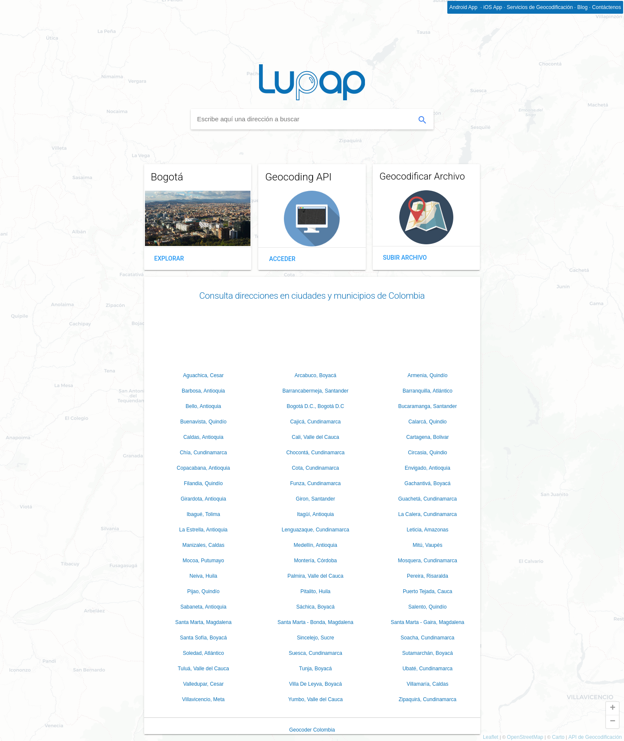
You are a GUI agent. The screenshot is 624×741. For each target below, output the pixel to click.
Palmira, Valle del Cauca (315, 576)
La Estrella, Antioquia (203, 530)
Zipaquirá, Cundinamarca (427, 699)
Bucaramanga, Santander (427, 406)
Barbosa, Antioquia (203, 391)
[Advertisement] (312, 334)
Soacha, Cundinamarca (427, 638)
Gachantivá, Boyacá (427, 483)
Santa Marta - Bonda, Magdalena (315, 622)
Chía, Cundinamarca (203, 453)
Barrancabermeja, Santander (315, 391)
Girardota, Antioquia (203, 499)
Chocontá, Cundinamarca (315, 453)
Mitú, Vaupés (427, 545)
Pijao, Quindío (203, 591)
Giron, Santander (315, 499)
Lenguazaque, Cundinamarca (315, 530)
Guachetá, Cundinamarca (427, 499)
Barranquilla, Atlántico (427, 391)
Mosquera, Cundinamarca (427, 561)
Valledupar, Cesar (203, 684)
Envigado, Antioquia (427, 468)
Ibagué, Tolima (203, 514)
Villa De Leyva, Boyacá (315, 684)
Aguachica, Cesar (203, 375)
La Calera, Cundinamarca (427, 514)
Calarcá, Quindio (427, 422)
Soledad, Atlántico (203, 653)
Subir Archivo (405, 257)
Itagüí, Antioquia (315, 514)
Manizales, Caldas (203, 545)
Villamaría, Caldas (427, 684)
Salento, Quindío (427, 607)
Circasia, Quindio (427, 453)
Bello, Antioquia (203, 406)
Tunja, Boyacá (315, 669)
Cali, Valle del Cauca (315, 437)
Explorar (169, 258)
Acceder (282, 259)
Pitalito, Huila (315, 591)
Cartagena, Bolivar (427, 437)
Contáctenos (606, 7)
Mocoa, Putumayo (203, 561)
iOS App (492, 7)
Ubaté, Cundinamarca (427, 669)
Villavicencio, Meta (203, 699)
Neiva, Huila (203, 576)
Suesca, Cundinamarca (315, 653)
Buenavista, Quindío (203, 422)
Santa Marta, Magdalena (203, 622)
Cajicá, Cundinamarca (315, 422)
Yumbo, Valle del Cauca (315, 699)
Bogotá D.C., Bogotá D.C (315, 406)
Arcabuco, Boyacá (315, 375)
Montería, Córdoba (315, 561)
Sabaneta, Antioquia (203, 607)
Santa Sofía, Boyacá (203, 638)
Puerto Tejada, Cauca (427, 591)
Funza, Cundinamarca (315, 483)
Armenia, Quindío (427, 375)
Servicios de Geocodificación (540, 7)
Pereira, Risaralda (427, 576)
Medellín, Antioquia (315, 545)
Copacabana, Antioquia (203, 468)
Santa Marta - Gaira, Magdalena (427, 622)
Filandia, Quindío (203, 483)
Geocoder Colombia (312, 730)
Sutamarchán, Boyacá (427, 653)
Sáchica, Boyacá (315, 607)
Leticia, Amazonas (427, 530)
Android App (464, 7)
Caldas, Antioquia (203, 437)
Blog (582, 7)
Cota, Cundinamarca (315, 468)
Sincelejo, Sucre (315, 638)
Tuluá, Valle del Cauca (203, 669)
